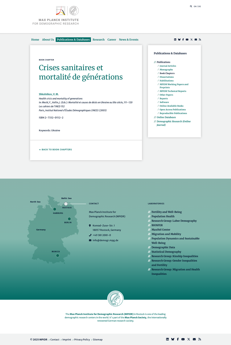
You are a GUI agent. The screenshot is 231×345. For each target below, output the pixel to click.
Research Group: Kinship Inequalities (175, 256)
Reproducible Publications (173, 113)
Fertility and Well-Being (167, 212)
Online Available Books (171, 106)
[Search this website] (189, 6)
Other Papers (166, 95)
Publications (163, 62)
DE (199, 6)
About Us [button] (48, 39)
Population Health (163, 216)
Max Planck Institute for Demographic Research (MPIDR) (101, 314)
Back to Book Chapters (57, 149)
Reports (164, 98)
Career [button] (112, 39)
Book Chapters (167, 73)
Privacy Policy (82, 339)
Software (164, 102)
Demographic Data (163, 247)
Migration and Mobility (166, 234)
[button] (191, 6)
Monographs (166, 69)
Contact (54, 339)
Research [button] (99, 39)
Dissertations (167, 77)
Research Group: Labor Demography (174, 220)
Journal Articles (168, 66)
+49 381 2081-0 (102, 235)
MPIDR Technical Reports (173, 91)
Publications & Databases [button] (73, 39)
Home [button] (35, 39)
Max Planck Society (135, 317)
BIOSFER (157, 225)
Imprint (66, 339)
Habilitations (167, 80)
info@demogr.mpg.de (105, 240)
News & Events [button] (128, 39)
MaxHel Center (161, 229)
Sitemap (98, 339)
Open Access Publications (173, 109)
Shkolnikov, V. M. (49, 94)
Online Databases (166, 117)
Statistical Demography (166, 251)
